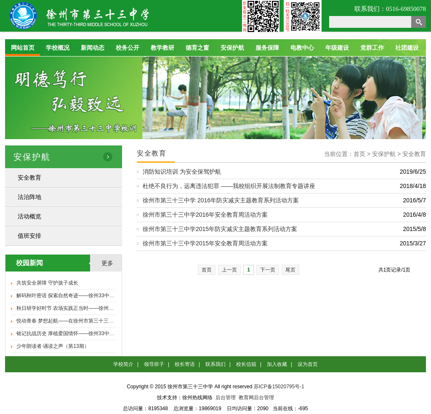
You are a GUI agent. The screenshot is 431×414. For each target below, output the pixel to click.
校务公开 (127, 48)
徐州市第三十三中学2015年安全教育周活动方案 (205, 243)
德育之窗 (197, 48)
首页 (207, 270)
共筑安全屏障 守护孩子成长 (47, 283)
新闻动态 (92, 48)
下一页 (267, 270)
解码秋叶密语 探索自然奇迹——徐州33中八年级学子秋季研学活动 (90, 295)
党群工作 (372, 48)
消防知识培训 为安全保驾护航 (182, 171)
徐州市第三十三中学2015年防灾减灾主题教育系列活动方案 (220, 229)
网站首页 (23, 48)
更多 (107, 263)
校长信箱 (246, 364)
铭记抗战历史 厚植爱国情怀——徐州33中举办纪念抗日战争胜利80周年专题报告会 (108, 333)
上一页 (229, 270)
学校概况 (57, 48)
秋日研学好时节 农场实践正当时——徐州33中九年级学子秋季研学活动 (95, 308)
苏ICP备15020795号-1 (279, 387)
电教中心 (302, 48)
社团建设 (407, 48)
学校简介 (123, 364)
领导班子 (154, 364)
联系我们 (215, 364)
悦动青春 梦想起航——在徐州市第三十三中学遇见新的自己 (82, 321)
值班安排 (29, 235)
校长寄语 (185, 364)
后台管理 (226, 398)
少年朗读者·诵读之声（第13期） (52, 346)
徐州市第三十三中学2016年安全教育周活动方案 (205, 214)
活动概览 (29, 216)
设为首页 (308, 364)
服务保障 (267, 48)
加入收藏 (277, 364)
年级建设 (337, 48)
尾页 (290, 270)
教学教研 (162, 48)
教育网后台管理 (256, 398)
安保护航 (232, 48)
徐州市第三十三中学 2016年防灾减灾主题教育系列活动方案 (221, 200)
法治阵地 (29, 197)
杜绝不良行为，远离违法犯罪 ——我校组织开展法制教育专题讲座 (229, 186)
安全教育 (29, 177)
